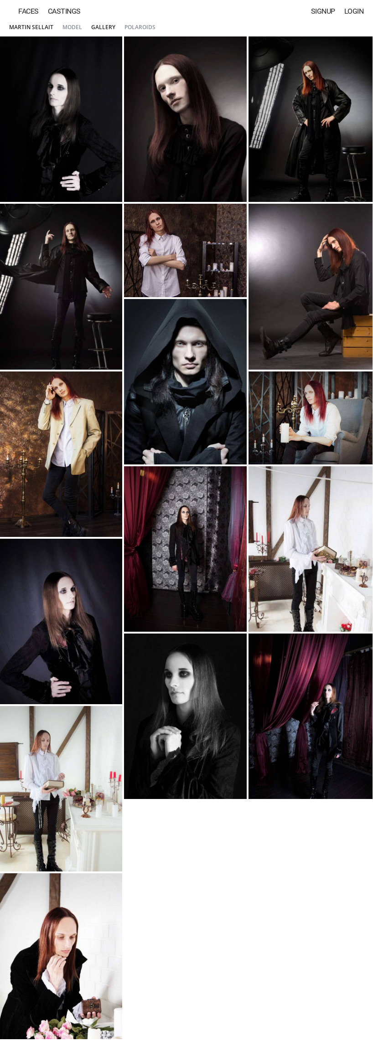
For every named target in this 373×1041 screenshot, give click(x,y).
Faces (28, 11)
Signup (323, 11)
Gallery (103, 27)
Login (354, 11)
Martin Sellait (31, 27)
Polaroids (139, 27)
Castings (64, 11)
